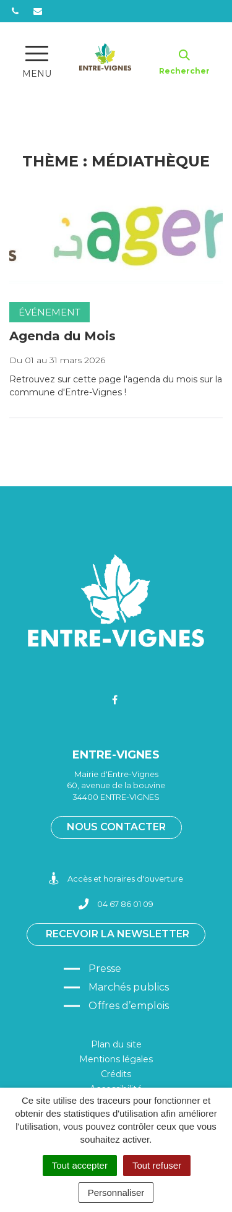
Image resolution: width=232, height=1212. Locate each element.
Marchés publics (128, 987)
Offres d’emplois (128, 1006)
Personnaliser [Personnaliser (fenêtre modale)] (116, 1192)
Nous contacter (116, 827)
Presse (104, 968)
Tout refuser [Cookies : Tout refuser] (156, 1165)
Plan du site (116, 1044)
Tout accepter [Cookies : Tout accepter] (80, 1165)
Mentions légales (116, 1059)
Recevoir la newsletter (117, 934)
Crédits (116, 1074)
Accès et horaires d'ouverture (116, 879)
